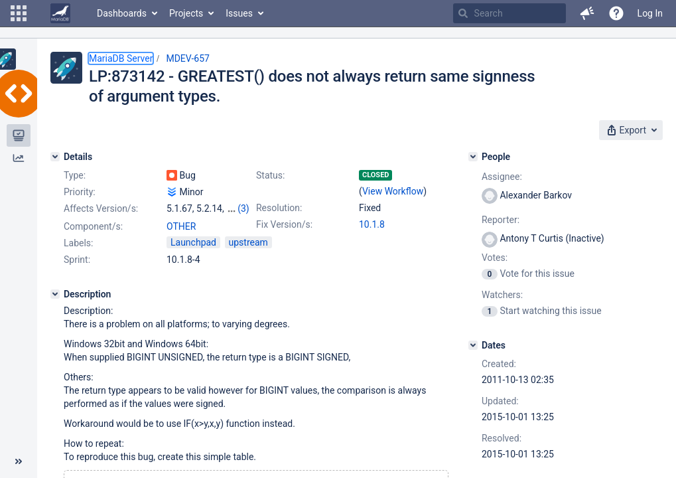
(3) (243, 208)
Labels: (78, 243)
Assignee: (502, 176)
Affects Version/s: (101, 208)
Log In (650, 13)
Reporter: (500, 219)
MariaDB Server (121, 58)
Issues (239, 13)
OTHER (181, 226)
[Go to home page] (60, 13)
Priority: (80, 192)
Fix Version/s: (284, 224)
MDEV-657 (188, 58)
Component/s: (93, 226)
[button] (19, 13)
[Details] (55, 156)
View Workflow (392, 191)
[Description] (55, 294)
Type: (75, 175)
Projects (186, 13)
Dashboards (122, 13)
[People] (473, 156)
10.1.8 (372, 224)
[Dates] (473, 345)
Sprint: (77, 259)
